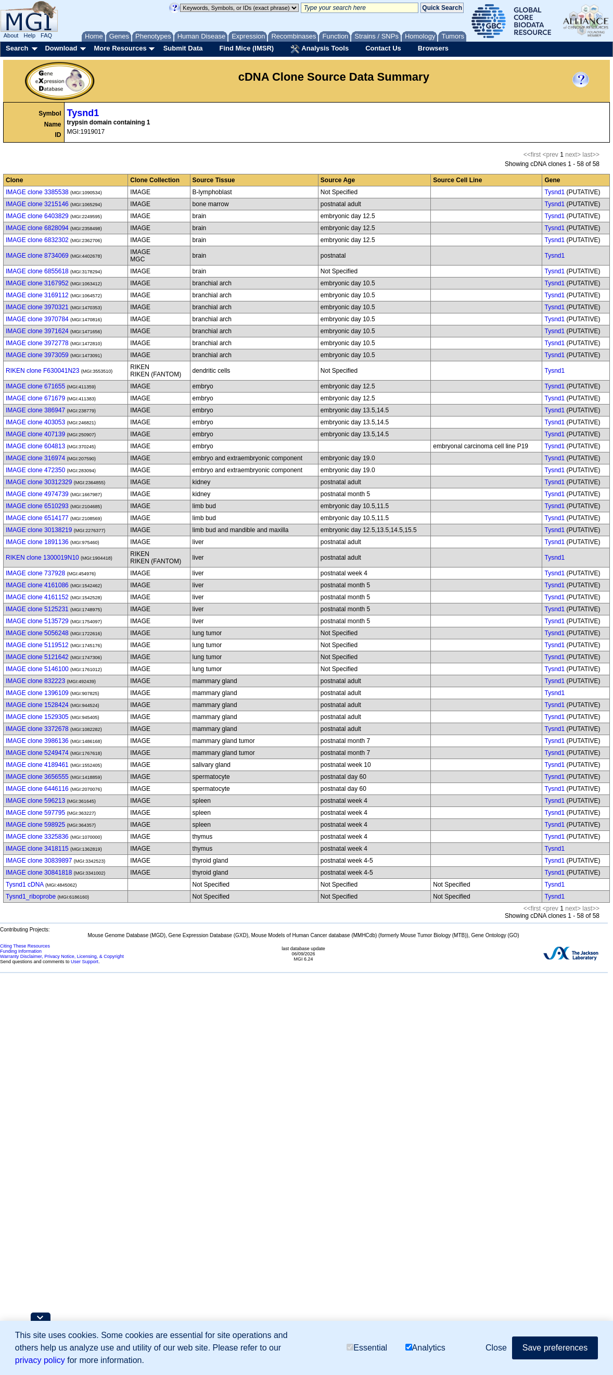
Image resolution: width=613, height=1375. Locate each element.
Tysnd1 (83, 113)
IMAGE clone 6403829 (37, 216)
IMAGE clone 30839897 (39, 860)
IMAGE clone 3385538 (37, 192)
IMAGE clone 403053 (35, 422)
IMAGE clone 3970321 (37, 307)
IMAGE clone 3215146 (37, 204)
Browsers (433, 48)
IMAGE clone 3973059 (37, 355)
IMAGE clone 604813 (35, 446)
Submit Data (183, 48)
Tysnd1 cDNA (25, 884)
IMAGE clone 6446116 (37, 788)
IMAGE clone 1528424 (37, 705)
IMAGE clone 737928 (35, 573)
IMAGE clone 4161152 (37, 597)
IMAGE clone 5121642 (37, 657)
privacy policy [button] (40, 1360)
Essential (367, 1347)
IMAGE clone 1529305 (37, 717)
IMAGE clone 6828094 (37, 228)
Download (61, 48)
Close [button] (496, 1347)
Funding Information (21, 951)
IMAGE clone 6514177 (37, 518)
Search (17, 48)
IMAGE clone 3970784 (37, 319)
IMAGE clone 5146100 (37, 669)
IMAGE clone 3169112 (37, 295)
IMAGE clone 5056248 (37, 633)
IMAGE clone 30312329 (39, 482)
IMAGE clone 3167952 (37, 283)
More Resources (120, 48)
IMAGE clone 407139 (35, 434)
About (11, 35)
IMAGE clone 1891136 (37, 542)
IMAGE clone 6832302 (37, 240)
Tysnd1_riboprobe (31, 896)
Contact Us (383, 48)
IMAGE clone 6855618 (37, 271)
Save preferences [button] (555, 1347)
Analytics (425, 1347)
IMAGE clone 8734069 (37, 255)
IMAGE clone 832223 (35, 681)
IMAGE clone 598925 (35, 824)
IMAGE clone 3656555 (37, 776)
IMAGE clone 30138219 (39, 530)
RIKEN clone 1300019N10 (42, 557)
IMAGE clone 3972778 (37, 343)
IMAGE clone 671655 (35, 386)
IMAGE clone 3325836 (37, 836)
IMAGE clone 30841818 (39, 872)
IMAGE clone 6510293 (37, 506)
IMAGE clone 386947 (35, 410)
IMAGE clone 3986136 (37, 741)
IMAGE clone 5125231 (37, 609)
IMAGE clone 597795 (35, 812)
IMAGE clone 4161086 (37, 585)
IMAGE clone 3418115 (37, 848)
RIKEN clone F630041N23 (42, 370)
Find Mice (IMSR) (246, 48)
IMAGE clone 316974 (35, 458)
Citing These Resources (25, 946)
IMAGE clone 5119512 (37, 645)
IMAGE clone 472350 (35, 470)
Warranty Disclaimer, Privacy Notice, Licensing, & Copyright (62, 956)
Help (29, 35)
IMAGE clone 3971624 (37, 331)
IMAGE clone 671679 (35, 398)
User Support (84, 961)
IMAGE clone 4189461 (37, 764)
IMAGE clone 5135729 (37, 621)
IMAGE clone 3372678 (37, 729)
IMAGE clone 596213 (35, 800)
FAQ (46, 35)
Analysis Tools (319, 49)
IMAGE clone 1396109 (37, 693)
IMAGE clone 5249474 (37, 752)
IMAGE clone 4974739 (37, 494)
